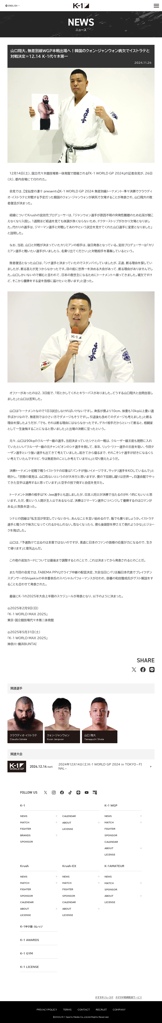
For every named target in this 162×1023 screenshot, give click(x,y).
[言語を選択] (11, 5)
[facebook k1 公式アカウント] (62, 792)
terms (67, 1009)
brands (25, 835)
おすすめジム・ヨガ (104, 996)
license (67, 829)
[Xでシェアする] (134, 669)
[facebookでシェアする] (142, 669)
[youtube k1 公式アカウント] (86, 792)
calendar (69, 816)
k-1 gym (26, 952)
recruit (101, 1009)
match (24, 822)
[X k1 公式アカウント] (45, 792)
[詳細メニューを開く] (156, 5)
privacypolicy (47, 1009)
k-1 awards (29, 938)
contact (84, 1009)
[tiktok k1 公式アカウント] (70, 792)
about (66, 822)
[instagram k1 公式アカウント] (53, 792)
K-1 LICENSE (29, 965)
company (119, 1009)
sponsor (26, 841)
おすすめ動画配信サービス (129, 996)
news (23, 816)
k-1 (31, 925)
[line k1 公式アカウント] (78, 792)
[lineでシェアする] (151, 669)
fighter (25, 829)
